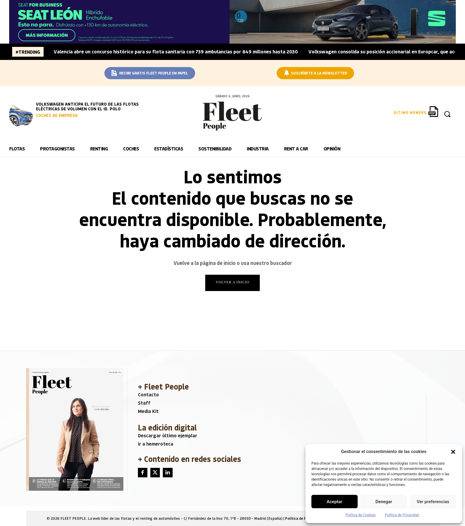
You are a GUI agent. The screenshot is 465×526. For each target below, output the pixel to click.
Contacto (148, 394)
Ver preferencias (433, 501)
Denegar (383, 501)
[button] (453, 452)
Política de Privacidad (402, 515)
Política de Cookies (360, 515)
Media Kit (148, 411)
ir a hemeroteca (155, 444)
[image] (21, 114)
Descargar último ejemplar (167, 435)
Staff (144, 403)
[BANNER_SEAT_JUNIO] (232, 22)
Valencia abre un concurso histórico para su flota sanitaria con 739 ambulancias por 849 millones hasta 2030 (176, 51)
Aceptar (335, 501)
